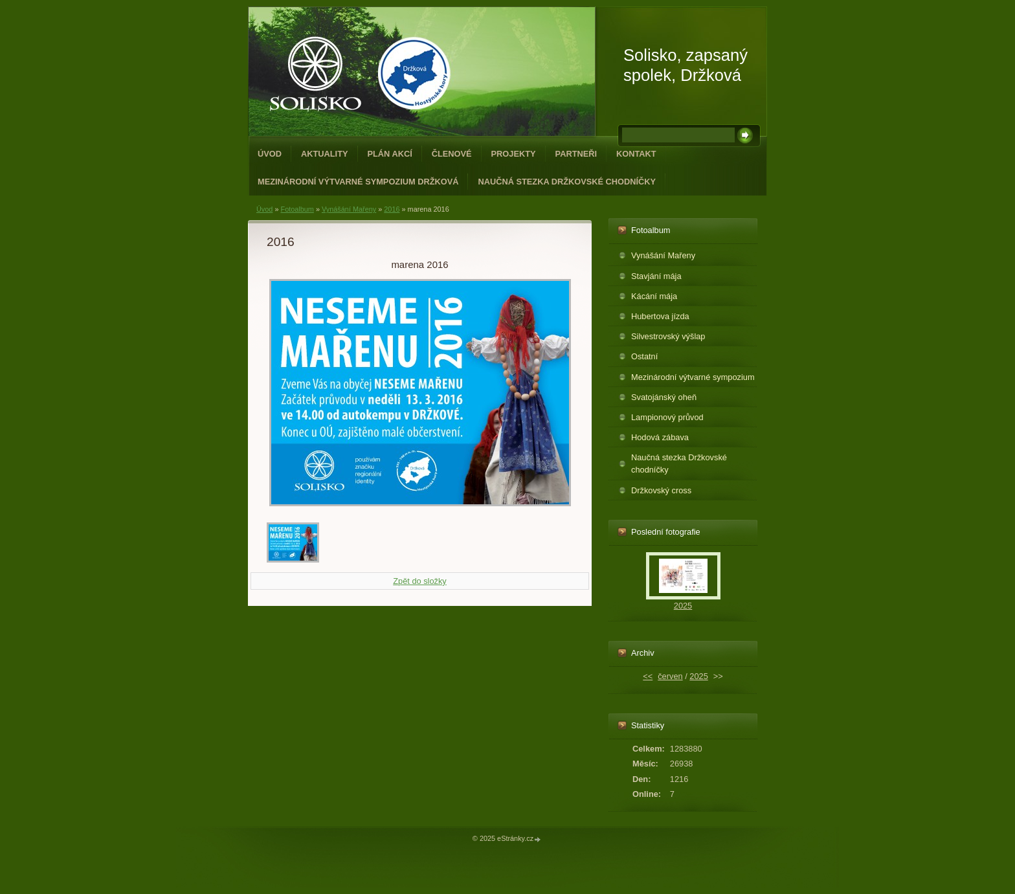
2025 (683, 605)
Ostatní (644, 356)
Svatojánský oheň (664, 397)
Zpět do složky (420, 581)
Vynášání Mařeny (349, 209)
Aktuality (324, 154)
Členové (452, 154)
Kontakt (636, 154)
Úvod (270, 154)
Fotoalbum (296, 209)
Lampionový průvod (667, 417)
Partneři (576, 154)
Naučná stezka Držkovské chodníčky (567, 181)
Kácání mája (654, 296)
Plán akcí (390, 154)
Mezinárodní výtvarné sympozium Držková (358, 181)
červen (670, 676)
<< (647, 676)
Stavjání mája (656, 276)
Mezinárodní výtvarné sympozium (693, 377)
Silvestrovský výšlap (668, 336)
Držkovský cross (661, 490)
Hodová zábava (660, 437)
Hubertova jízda (660, 316)
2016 (391, 209)
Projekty (513, 154)
